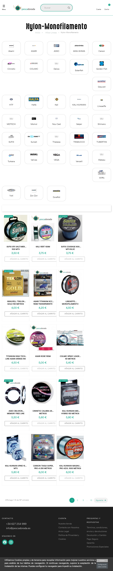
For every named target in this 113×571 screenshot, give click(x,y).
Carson (101, 51)
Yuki (11, 195)
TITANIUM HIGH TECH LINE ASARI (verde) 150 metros (15, 357)
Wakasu (101, 160)
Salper (79, 124)
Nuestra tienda (65, 523)
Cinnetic (11, 69)
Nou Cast (56, 124)
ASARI (34, 51)
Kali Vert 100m (43, 247)
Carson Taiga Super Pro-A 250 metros (43, 467)
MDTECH (11, 124)
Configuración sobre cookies (102, 566)
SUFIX (11, 142)
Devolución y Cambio (96, 535)
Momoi (34, 124)
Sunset (34, 142)
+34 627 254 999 (14, 523)
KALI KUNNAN (79, 104)
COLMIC (34, 69)
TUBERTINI (102, 142)
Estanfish (79, 70)
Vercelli (79, 161)
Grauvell (102, 86)
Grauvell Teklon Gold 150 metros (15, 302)
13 (91, 500)
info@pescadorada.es (16, 528)
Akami (11, 51)
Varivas (34, 160)
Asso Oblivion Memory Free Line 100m (15, 412)
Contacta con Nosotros (68, 527)
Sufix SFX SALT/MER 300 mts (16, 248)
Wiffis (101, 177)
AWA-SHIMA (79, 51)
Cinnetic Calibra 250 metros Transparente (43, 412)
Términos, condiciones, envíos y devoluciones (97, 529)
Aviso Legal (63, 531)
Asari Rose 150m (43, 356)
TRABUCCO (79, 142)
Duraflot (56, 197)
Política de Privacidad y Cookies (68, 537)
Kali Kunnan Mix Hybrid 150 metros (70, 412)
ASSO (56, 51)
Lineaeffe (101, 106)
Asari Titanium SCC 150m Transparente (42, 302)
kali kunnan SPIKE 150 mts (15, 467)
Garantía (90, 543)
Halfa (34, 104)
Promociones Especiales (98, 546)
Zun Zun (34, 195)
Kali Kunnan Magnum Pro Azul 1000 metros (70, 467)
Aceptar (102, 560)
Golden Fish (101, 69)
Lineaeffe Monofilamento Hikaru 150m (70, 302)
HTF (11, 104)
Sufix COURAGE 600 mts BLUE (70, 248)
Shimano (102, 124)
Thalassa (56, 142)
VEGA (56, 160)
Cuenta (98, 7)
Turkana (11, 161)
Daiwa (56, 69)
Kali (56, 104)
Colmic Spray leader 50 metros (70, 357)
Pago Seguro (92, 539)
